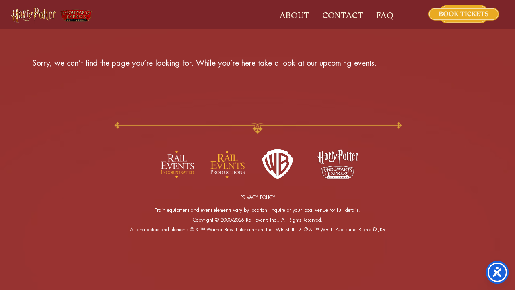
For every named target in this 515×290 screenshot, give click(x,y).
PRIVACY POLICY (257, 197)
